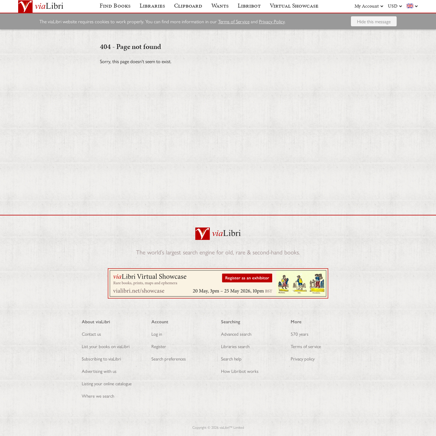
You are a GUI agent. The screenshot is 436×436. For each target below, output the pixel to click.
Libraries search (235, 346)
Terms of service (306, 346)
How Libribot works (240, 371)
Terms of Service (233, 31)
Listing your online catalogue (107, 383)
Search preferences (168, 358)
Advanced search (236, 334)
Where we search (98, 395)
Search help (231, 358)
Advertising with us (99, 371)
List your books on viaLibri (106, 346)
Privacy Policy (272, 31)
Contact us (91, 334)
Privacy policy (303, 358)
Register (158, 346)
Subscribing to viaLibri (101, 358)
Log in (156, 334)
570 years (300, 334)
